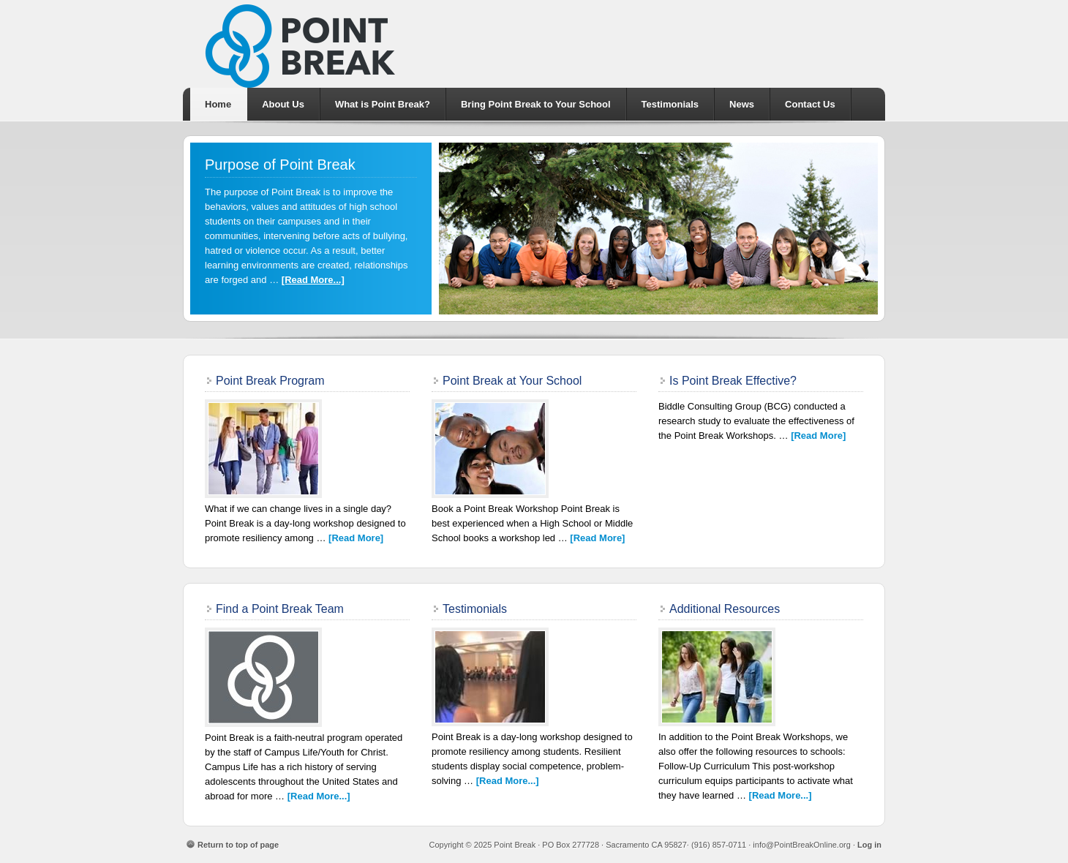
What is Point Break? (382, 104)
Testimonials (670, 104)
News (741, 104)
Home (218, 104)
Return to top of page (238, 844)
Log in (869, 844)
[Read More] (355, 537)
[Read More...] (313, 279)
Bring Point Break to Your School (536, 104)
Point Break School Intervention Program (534, 44)
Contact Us (810, 104)
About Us (283, 104)
